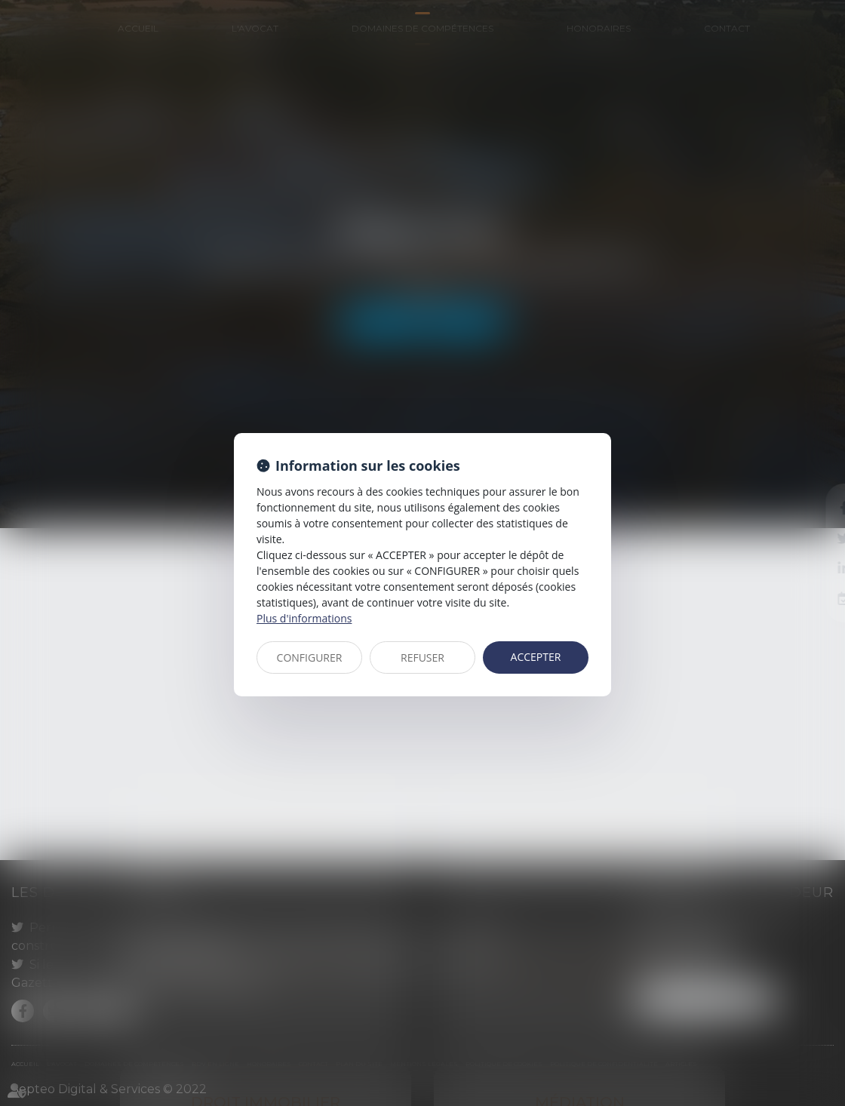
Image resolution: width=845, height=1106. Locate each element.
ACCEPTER (536, 657)
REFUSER (422, 657)
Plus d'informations (304, 618)
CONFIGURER (310, 657)
